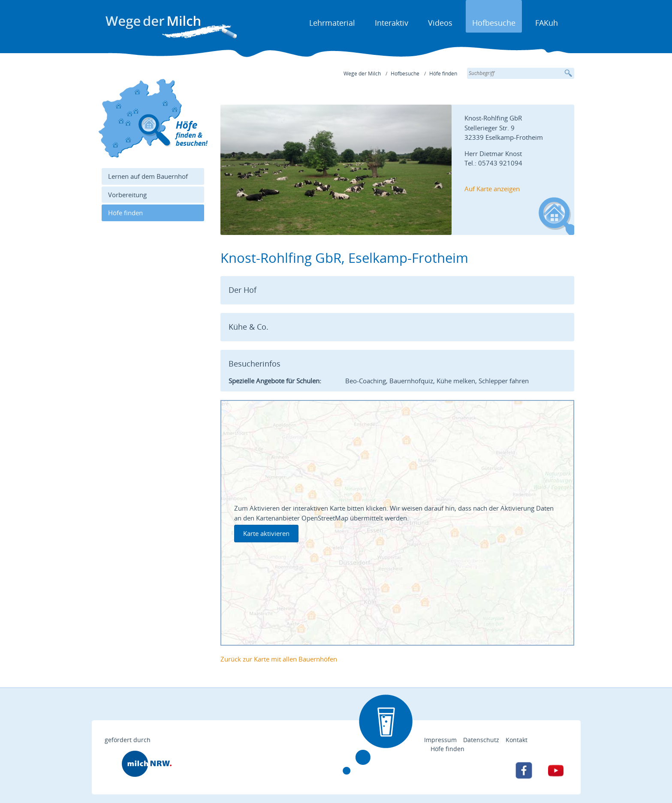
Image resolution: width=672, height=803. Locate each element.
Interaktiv (391, 23)
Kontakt (516, 740)
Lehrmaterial (332, 23)
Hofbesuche (493, 23)
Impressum (440, 740)
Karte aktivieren (266, 533)
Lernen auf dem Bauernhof (148, 176)
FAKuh (546, 23)
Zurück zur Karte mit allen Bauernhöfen (278, 659)
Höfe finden (443, 73)
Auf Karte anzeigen (492, 188)
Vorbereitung (127, 194)
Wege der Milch (362, 73)
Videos (440, 23)
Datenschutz (481, 740)
